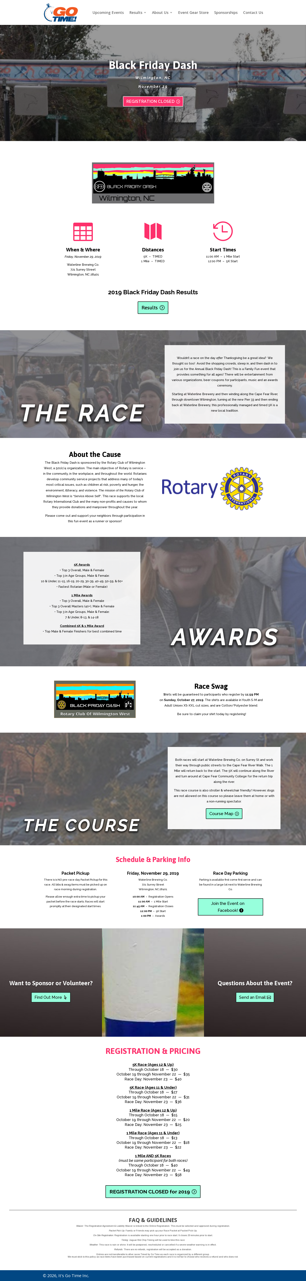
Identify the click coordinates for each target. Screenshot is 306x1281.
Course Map (221, 813)
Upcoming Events (108, 13)
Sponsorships (226, 13)
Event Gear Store (193, 13)
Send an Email (252, 997)
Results (135, 13)
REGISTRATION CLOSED (150, 101)
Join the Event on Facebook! (227, 907)
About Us (160, 13)
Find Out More (48, 997)
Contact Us (253, 13)
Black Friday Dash (153, 65)
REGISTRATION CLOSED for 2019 (150, 1192)
